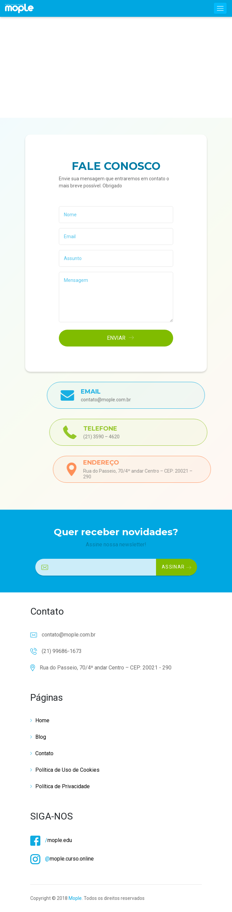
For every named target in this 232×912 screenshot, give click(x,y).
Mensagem (76, 280)
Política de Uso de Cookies (67, 770)
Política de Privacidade (62, 786)
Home (42, 720)
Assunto (73, 258)
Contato (44, 753)
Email (70, 236)
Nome (70, 214)
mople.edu (51, 840)
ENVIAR (120, 338)
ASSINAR (176, 567)
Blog (40, 737)
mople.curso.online (62, 858)
